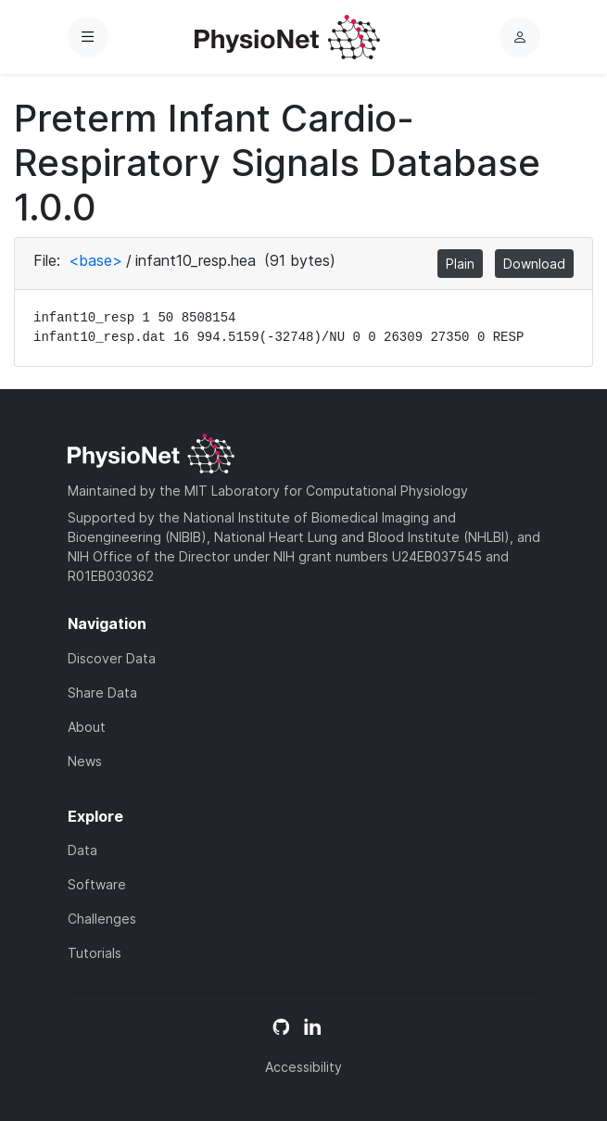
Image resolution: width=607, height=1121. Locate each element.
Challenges (102, 918)
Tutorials (94, 953)
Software (97, 884)
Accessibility (303, 1067)
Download (534, 263)
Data (82, 850)
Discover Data (112, 658)
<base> (95, 260)
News (85, 761)
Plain (460, 263)
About (87, 727)
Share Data (102, 692)
